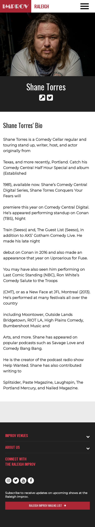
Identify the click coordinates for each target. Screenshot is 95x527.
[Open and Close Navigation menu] (85, 6)
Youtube (23, 480)
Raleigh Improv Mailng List (45, 505)
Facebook (31, 480)
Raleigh (41, 6)
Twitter (16, 480)
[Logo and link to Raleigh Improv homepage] (15, 6)
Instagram (8, 480)
